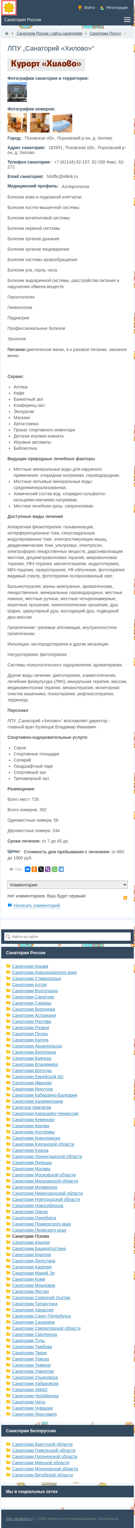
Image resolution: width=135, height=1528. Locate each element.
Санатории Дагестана (33, 1260)
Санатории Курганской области (43, 1144)
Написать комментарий (36, 905)
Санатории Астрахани (34, 1015)
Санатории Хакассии (33, 1309)
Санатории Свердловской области (46, 1328)
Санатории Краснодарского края (44, 972)
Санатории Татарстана (34, 1303)
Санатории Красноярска (36, 1138)
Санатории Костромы (33, 1131)
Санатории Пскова (30, 1236)
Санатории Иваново (32, 1082)
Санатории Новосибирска (37, 1205)
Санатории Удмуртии (33, 1371)
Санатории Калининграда (37, 1101)
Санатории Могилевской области (45, 1468)
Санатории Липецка (31, 1162)
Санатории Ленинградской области (47, 1156)
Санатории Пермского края (39, 1230)
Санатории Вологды (32, 1070)
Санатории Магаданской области (45, 1181)
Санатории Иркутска (32, 1088)
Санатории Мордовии (33, 1285)
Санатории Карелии (31, 1266)
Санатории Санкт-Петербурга (41, 1316)
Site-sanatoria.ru (19, 1519)
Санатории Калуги (30, 1039)
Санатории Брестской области (42, 1444)
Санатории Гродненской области (44, 1456)
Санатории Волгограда (35, 990)
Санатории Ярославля (34, 1414)
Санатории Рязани (30, 1027)
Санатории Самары (31, 1003)
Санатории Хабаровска (35, 1383)
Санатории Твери (29, 1352)
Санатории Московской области (44, 1174)
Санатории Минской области (40, 1462)
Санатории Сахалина (33, 1322)
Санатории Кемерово (33, 1119)
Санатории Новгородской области (46, 1199)
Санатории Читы (28, 1401)
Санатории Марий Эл (33, 1273)
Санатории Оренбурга (34, 1217)
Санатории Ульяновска (35, 1377)
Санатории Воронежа (33, 1009)
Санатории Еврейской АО (37, 1076)
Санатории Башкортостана (39, 1248)
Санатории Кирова (30, 1125)
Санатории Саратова (33, 996)
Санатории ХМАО (29, 1389)
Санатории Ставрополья (36, 978)
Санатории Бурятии (31, 1254)
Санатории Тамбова (32, 1346)
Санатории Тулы (28, 1340)
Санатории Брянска (31, 1058)
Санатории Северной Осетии (41, 1297)
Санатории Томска (30, 1358)
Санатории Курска (30, 1150)
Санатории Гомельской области (43, 1450)
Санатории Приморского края (41, 1223)
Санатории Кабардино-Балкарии (44, 1095)
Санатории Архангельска (37, 1046)
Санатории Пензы (30, 1033)
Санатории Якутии (30, 1291)
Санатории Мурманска (34, 1187)
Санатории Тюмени (31, 1365)
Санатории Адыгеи (31, 1242)
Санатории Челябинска (35, 1395)
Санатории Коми (28, 1279)
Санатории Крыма (30, 966)
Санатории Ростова (31, 1021)
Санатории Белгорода (34, 1052)
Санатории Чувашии (32, 1408)
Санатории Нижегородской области (47, 1193)
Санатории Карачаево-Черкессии (45, 1113)
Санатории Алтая (29, 984)
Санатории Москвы (31, 1168)
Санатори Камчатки (31, 1107)
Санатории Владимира (35, 1064)
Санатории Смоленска (34, 1334)
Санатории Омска (29, 1211)
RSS (125, 897)
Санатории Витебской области (42, 1474)
